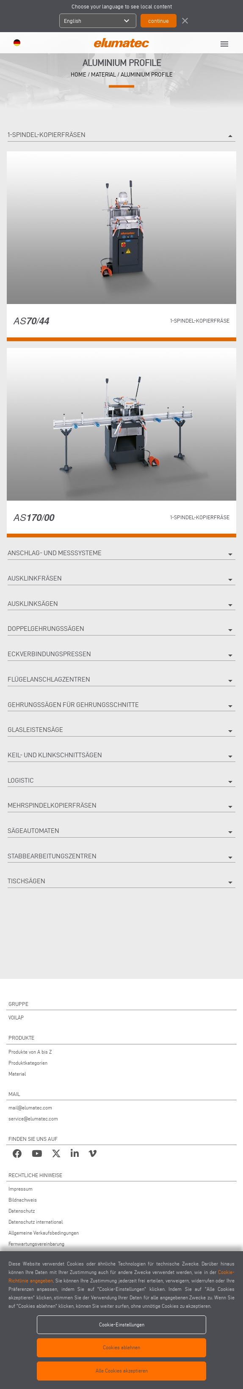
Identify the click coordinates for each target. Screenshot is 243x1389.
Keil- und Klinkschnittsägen (121, 756)
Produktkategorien (27, 1063)
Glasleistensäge (121, 731)
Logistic (121, 782)
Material (17, 1074)
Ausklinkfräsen (121, 580)
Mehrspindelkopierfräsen (121, 807)
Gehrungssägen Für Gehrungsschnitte (121, 706)
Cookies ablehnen (121, 1347)
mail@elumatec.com (30, 1107)
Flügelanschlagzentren (121, 681)
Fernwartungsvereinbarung (36, 1244)
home (78, 74)
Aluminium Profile (147, 74)
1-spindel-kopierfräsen (121, 136)
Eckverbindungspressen (121, 655)
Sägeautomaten (121, 832)
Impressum (20, 1189)
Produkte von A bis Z (30, 1052)
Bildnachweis (22, 1200)
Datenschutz (21, 1211)
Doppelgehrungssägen (121, 630)
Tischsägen (121, 882)
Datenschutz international (35, 1222)
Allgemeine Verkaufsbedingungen (43, 1233)
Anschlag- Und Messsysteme (121, 554)
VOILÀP (16, 1017)
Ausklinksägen (121, 605)
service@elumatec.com (33, 1118)
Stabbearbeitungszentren (121, 857)
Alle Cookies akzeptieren (122, 1370)
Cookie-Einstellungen (121, 1324)
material (103, 74)
